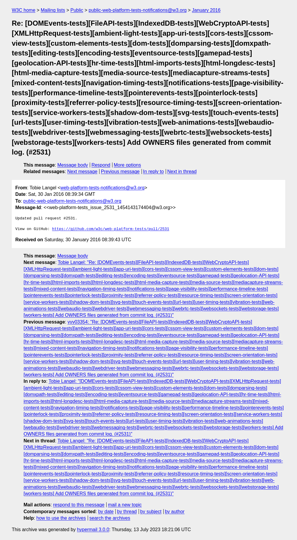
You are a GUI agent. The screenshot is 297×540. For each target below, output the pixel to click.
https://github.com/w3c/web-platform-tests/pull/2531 (110, 229)
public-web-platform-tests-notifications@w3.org (138, 10)
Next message (82, 171)
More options (127, 165)
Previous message (120, 171)
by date (105, 511)
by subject (150, 511)
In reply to (153, 171)
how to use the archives (61, 518)
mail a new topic (125, 504)
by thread (127, 511)
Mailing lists (53, 10)
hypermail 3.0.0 (93, 529)
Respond (101, 165)
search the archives (109, 518)
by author (175, 511)
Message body (72, 165)
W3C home (23, 10)
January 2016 (206, 10)
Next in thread (182, 171)
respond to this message (78, 504)
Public (76, 10)
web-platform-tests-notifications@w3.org (102, 187)
